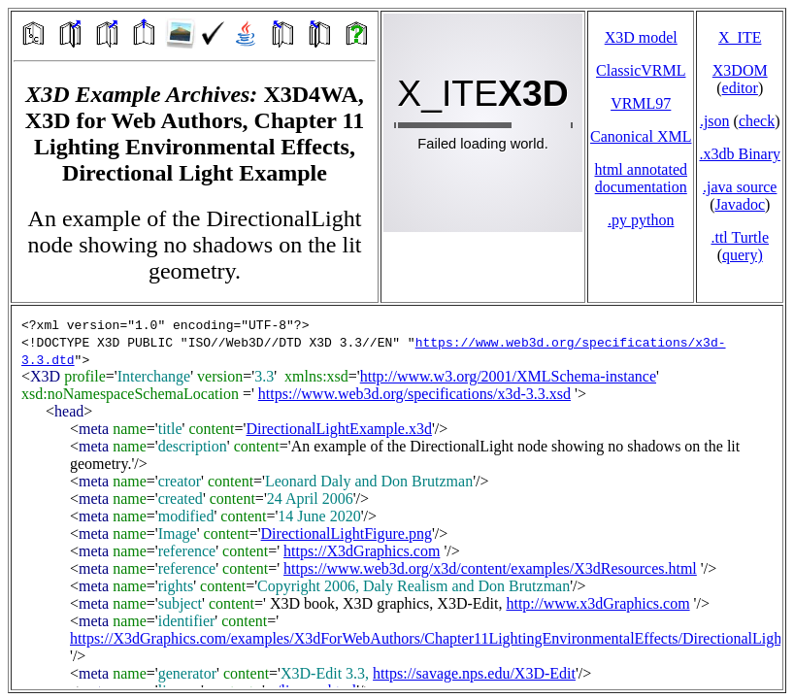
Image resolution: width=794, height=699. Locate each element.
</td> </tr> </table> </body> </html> (397, 497)
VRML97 (641, 103)
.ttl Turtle (740, 237)
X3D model (641, 37)
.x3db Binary (739, 154)
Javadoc (739, 204)
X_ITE (739, 37)
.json (715, 121)
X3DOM (740, 70)
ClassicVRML (640, 70)
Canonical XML (640, 136)
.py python (641, 220)
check (757, 121)
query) (742, 255)
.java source (740, 187)
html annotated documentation (640, 178)
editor (740, 88)
